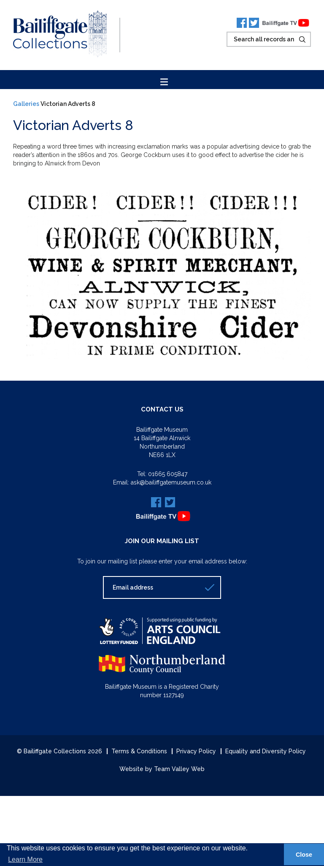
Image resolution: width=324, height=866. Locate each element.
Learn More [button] (25, 859)
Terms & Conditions (139, 751)
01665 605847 (167, 474)
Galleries (26, 103)
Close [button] (304, 854)
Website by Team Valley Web (162, 769)
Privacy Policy (196, 751)
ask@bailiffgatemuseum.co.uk (171, 482)
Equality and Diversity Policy (265, 751)
